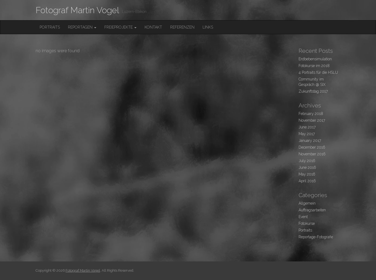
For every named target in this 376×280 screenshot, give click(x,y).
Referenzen (182, 27)
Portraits (50, 27)
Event (303, 217)
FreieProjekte (120, 27)
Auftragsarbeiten (312, 210)
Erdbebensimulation (315, 59)
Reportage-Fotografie (316, 237)
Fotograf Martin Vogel (77, 10)
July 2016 (307, 161)
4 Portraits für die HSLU (318, 72)
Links (208, 27)
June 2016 (307, 167)
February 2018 (311, 113)
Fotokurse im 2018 (314, 66)
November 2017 (312, 120)
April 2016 (307, 181)
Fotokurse (307, 223)
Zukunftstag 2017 (313, 91)
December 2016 (312, 147)
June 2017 (307, 127)
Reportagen (82, 27)
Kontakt (153, 27)
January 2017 (310, 140)
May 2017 (307, 134)
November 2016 (312, 154)
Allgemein (307, 203)
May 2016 (307, 174)
